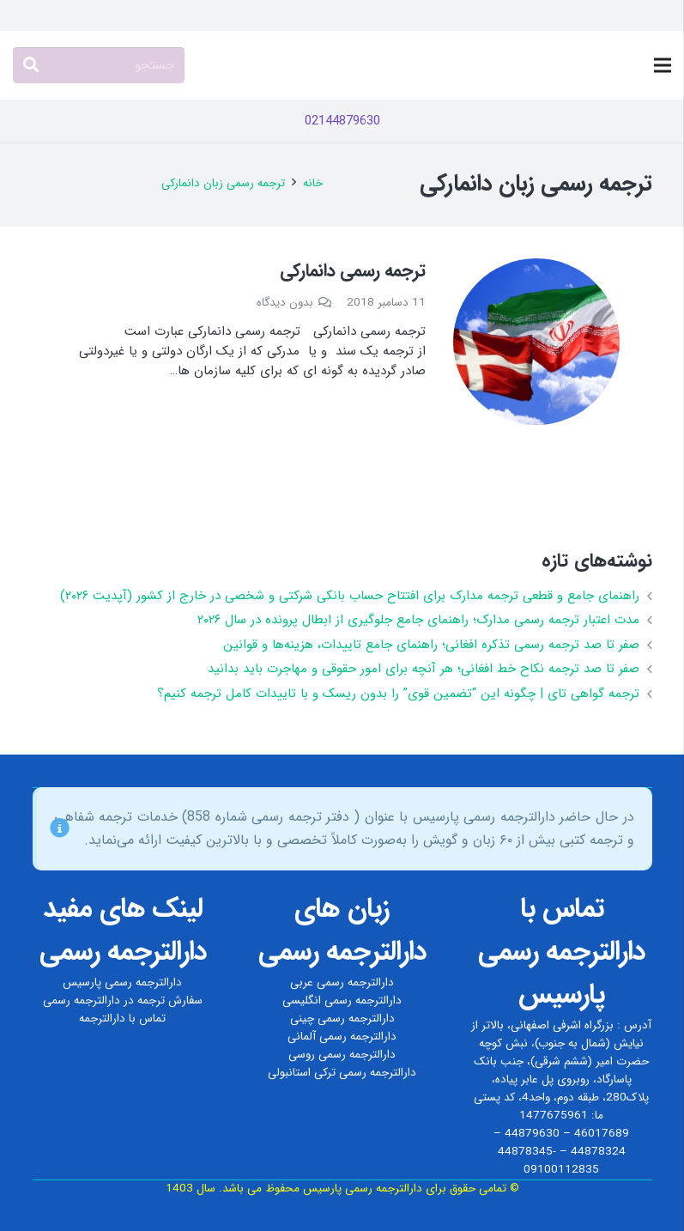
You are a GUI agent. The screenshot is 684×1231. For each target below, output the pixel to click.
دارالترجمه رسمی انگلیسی (342, 1000)
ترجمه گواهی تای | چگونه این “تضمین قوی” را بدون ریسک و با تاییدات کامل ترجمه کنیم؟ (398, 693)
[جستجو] (99, 65)
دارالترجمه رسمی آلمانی (342, 1037)
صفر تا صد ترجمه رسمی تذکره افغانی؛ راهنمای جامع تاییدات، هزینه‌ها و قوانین (431, 644)
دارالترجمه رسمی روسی (342, 1055)
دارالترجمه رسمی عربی (342, 982)
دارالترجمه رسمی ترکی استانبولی (342, 1073)
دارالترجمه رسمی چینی (342, 1019)
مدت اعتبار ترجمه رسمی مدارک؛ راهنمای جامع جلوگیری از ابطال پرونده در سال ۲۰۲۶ (418, 619)
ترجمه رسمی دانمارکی (353, 271)
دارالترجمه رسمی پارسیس (122, 982)
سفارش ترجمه (170, 1000)
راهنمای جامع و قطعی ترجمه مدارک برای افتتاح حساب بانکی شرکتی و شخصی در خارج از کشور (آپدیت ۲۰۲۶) (349, 595)
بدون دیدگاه (285, 303)
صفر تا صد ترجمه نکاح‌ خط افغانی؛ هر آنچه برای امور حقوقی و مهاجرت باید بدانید (423, 668)
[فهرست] (662, 65)
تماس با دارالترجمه (122, 1019)
